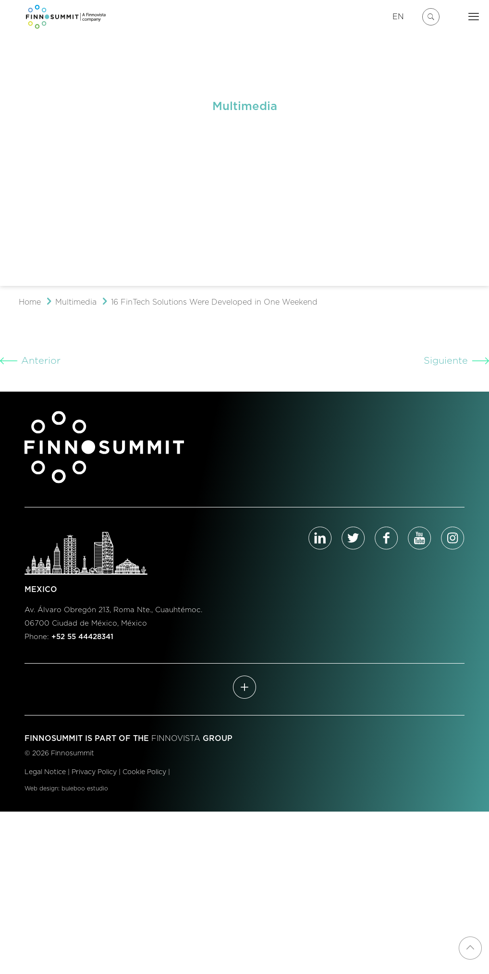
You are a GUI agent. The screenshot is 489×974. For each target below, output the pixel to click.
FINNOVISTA (175, 738)
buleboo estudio (84, 788)
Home (30, 302)
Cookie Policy (144, 772)
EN (398, 17)
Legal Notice (45, 772)
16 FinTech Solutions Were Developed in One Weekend (214, 302)
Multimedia (76, 302)
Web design (41, 788)
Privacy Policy (94, 772)
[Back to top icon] (470, 948)
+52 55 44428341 (82, 637)
